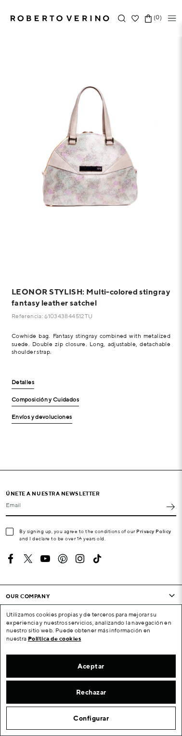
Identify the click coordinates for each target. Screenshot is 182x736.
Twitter (28, 558)
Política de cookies (54, 638)
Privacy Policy (153, 531)
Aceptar (91, 666)
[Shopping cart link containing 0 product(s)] (148, 18)
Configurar (91, 718)
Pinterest (62, 558)
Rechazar (91, 692)
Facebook (10, 558)
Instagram (80, 558)
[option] (91, 153)
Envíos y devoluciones (42, 417)
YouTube (45, 558)
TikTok (97, 558)
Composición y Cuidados (45, 400)
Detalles (23, 382)
